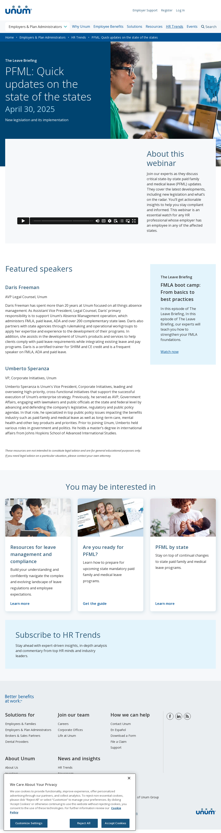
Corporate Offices (70, 733)
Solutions (134, 26)
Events (192, 26)
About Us (11, 771)
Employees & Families (20, 727)
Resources (154, 26)
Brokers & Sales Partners (22, 739)
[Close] (129, 778)
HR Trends (174, 26)
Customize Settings (28, 823)
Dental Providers (16, 745)
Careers (63, 727)
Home (9, 37)
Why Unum (81, 26)
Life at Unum (67, 739)
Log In (178, 10)
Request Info (202, 10)
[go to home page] (18, 14)
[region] (69, 802)
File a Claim (118, 745)
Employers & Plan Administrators (42, 37)
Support (116, 751)
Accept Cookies (115, 823)
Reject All (83, 823)
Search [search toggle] (210, 26)
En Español (118, 733)
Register (164, 10)
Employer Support (142, 10)
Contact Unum (120, 727)
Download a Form (123, 739)
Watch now (169, 351)
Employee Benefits (108, 26)
